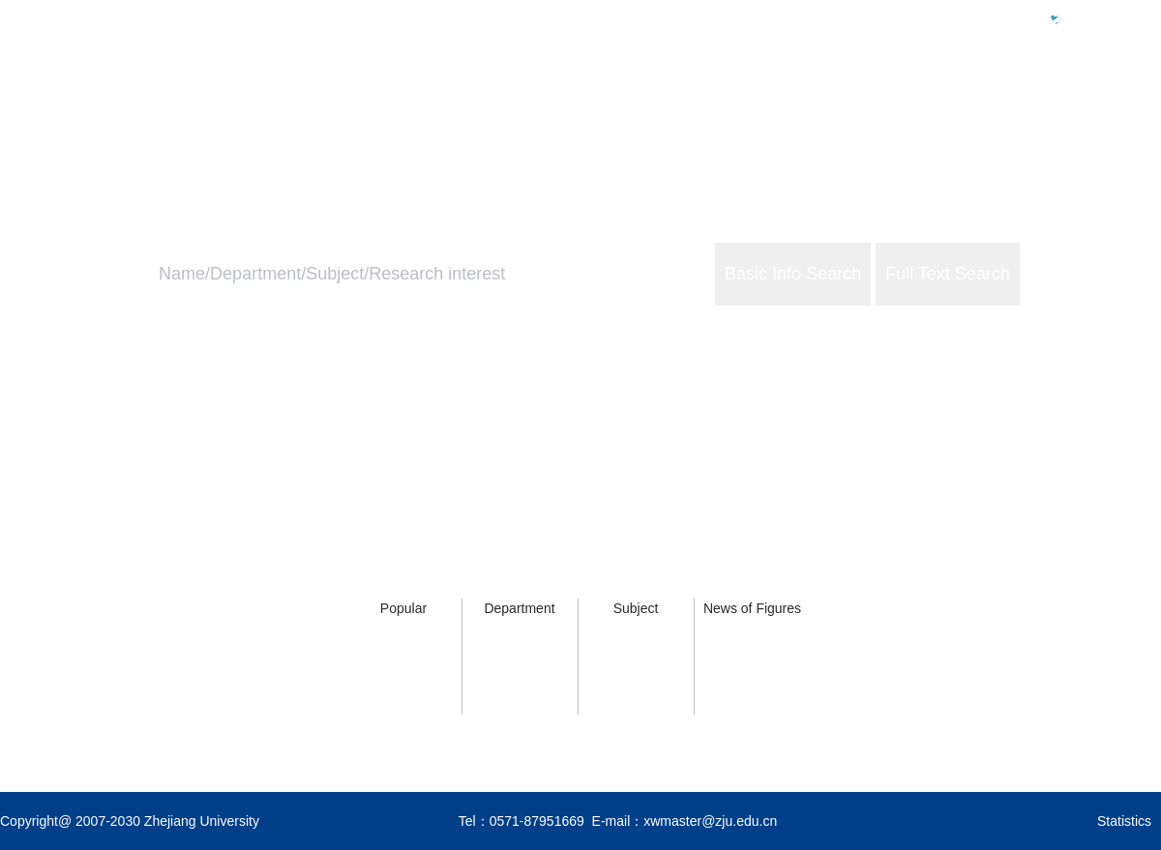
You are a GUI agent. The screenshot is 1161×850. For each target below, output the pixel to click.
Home (815, 103)
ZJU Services (1036, 103)
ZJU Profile (913, 103)
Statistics (1124, 821)
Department (519, 608)
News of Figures (752, 608)
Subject (636, 608)
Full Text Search (947, 273)
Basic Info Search (793, 273)
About (1140, 103)
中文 (1083, 18)
